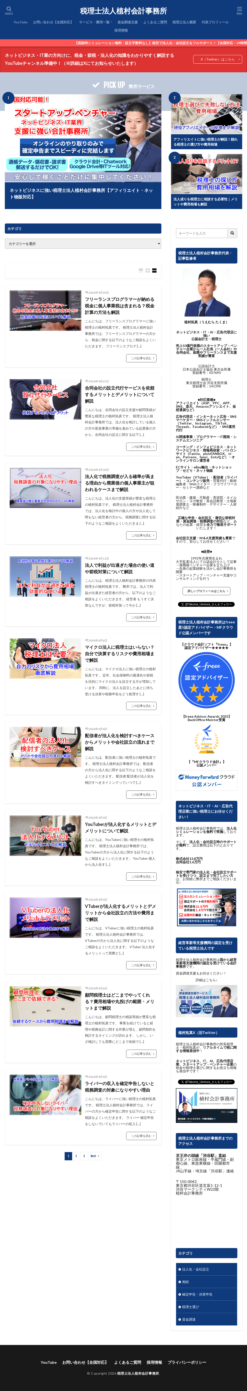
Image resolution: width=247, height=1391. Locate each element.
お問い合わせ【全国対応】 (53, 22)
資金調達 (189, 1319)
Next (93, 1156)
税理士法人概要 (184, 22)
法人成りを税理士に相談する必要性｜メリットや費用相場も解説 (205, 201)
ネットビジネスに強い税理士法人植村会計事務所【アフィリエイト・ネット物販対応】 (81, 193)
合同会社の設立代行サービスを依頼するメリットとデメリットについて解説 (119, 394)
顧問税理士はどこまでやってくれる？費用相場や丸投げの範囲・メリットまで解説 (119, 1001)
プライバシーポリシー (187, 1362)
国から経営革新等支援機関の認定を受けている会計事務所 (206, 963)
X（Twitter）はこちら (218, 59)
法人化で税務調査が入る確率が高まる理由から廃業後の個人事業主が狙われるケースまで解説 (119, 483)
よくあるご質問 (155, 22)
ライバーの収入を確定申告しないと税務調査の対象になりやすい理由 (119, 1087)
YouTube (20, 22)
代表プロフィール (215, 22)
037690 (215, 373)
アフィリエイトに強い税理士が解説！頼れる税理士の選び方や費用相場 (205, 141)
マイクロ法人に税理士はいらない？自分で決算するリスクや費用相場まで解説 (119, 653)
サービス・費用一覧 (94, 22)
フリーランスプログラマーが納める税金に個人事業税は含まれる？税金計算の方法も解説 (119, 306)
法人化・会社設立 (195, 1269)
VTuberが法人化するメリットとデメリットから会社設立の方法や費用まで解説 (120, 913)
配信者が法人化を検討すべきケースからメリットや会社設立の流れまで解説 (119, 742)
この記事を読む (141, 358)
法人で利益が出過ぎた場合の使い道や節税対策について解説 (119, 568)
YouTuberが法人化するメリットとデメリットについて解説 (120, 827)
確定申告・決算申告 (197, 1294)
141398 (215, 386)
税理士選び (190, 1307)
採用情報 (121, 30)
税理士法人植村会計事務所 (123, 10)
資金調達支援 (127, 22)
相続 (185, 1282)
